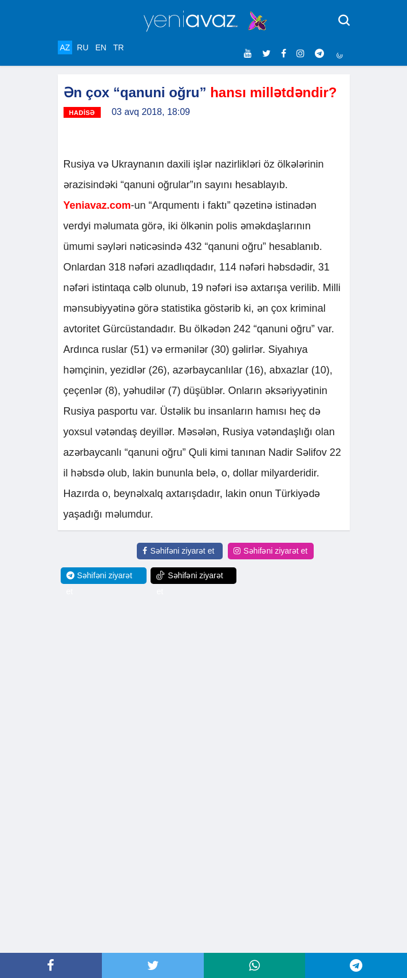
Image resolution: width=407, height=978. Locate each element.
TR (118, 47)
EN (100, 47)
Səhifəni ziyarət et (178, 550)
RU (82, 47)
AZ (65, 47)
